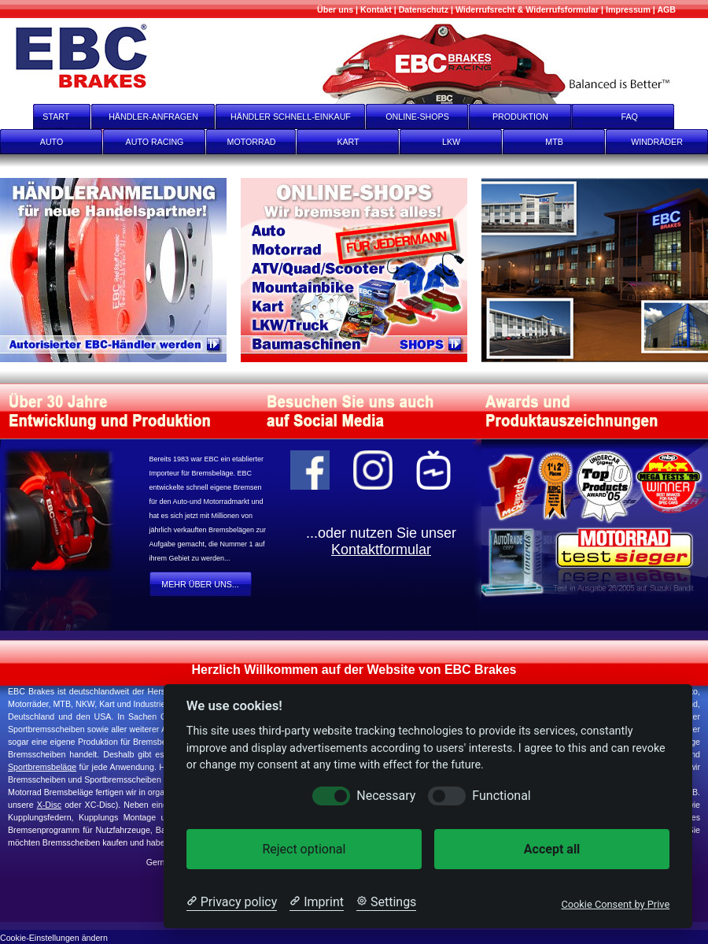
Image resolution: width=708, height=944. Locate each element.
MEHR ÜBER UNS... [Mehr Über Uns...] (199, 584)
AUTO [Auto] (51, 141)
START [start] (46, 116)
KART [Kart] (348, 141)
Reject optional (303, 849)
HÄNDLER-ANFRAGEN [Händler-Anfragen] (153, 116)
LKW (451, 141)
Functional (501, 795)
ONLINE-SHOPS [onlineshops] (417, 116)
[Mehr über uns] (335, 9)
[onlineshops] (361, 270)
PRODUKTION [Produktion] (520, 116)
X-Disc (49, 804)
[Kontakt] (376, 9)
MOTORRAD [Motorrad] (251, 141)
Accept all (552, 849)
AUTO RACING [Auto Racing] (155, 141)
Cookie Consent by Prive (615, 904)
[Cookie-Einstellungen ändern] (54, 936)
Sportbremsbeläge (42, 767)
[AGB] (666, 9)
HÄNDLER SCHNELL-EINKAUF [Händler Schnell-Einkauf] (290, 116)
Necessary (385, 795)
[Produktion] (594, 270)
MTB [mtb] (554, 141)
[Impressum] (628, 9)
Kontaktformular (381, 549)
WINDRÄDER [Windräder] (657, 141)
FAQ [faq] (640, 116)
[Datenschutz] (423, 9)
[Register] (120, 270)
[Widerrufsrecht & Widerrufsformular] (527, 9)
